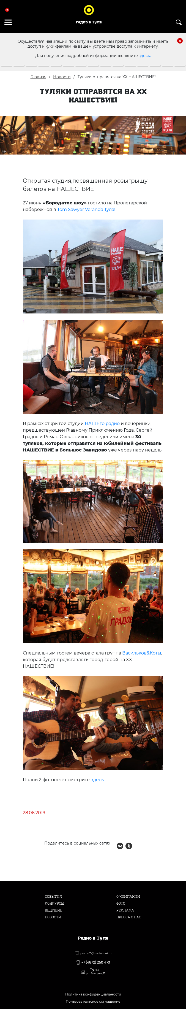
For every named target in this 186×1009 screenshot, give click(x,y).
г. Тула (95, 971)
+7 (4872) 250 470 (95, 962)
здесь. (145, 55)
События (53, 896)
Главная (38, 76)
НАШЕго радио (102, 423)
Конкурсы (54, 903)
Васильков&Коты (141, 653)
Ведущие (53, 910)
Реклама (125, 910)
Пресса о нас (128, 917)
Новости (62, 76)
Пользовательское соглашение (93, 1001)
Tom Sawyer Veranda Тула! (86, 209)
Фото (120, 903)
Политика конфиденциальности (93, 994)
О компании (128, 896)
